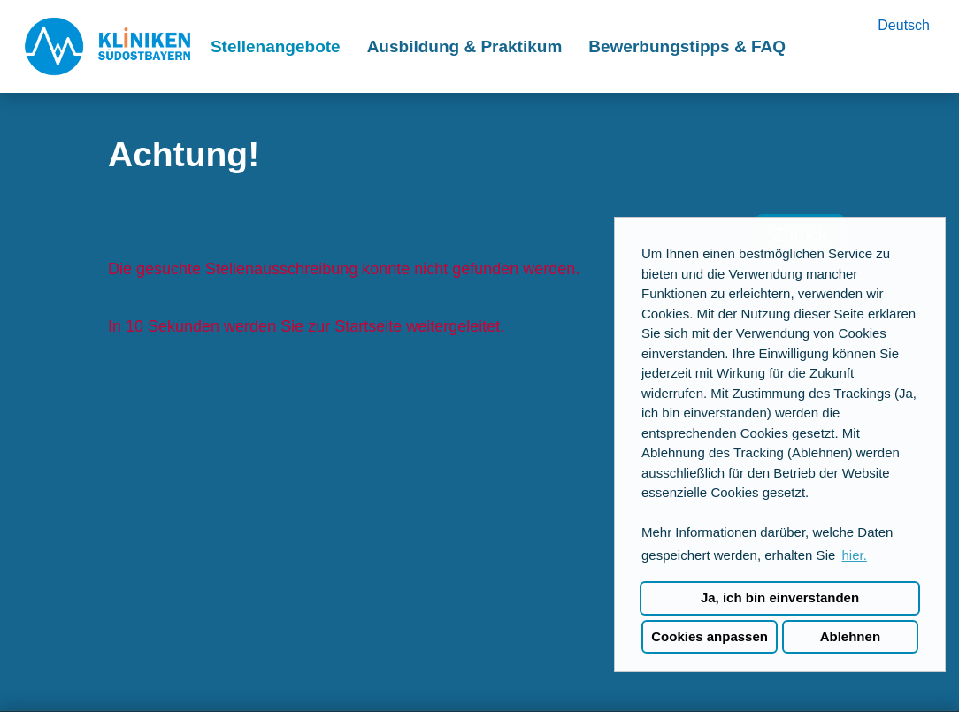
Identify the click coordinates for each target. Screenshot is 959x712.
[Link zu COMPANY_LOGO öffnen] (107, 46)
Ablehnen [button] (850, 636)
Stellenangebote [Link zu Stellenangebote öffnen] (276, 46)
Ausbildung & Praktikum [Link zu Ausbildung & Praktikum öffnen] (465, 46)
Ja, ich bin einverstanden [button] (780, 597)
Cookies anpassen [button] (709, 636)
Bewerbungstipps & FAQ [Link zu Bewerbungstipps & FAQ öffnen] (687, 46)
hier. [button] (853, 555)
